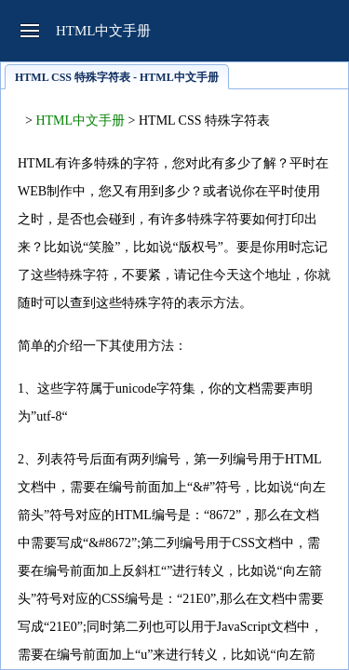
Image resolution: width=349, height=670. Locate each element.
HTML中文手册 (80, 120)
